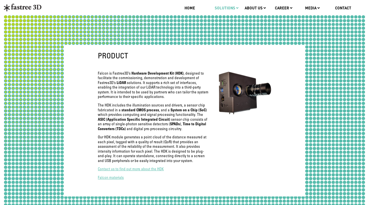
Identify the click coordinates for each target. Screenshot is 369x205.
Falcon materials (111, 178)
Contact (343, 8)
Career (283, 8)
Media (312, 8)
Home (189, 8)
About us (255, 8)
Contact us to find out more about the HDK (131, 169)
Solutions (226, 8)
